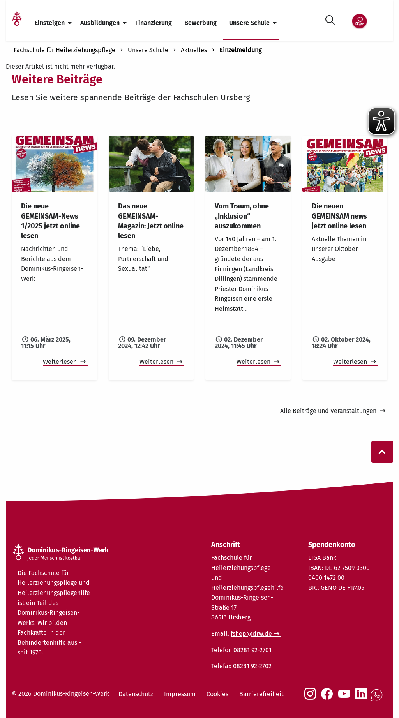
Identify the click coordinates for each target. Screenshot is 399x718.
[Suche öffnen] (330, 18)
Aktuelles (194, 50)
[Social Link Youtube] (345, 697)
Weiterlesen (60, 361)
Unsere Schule (148, 50)
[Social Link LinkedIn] (362, 697)
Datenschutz (135, 694)
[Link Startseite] (17, 23)
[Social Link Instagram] (311, 697)
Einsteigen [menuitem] (50, 22)
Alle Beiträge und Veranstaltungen (329, 411)
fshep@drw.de (251, 633)
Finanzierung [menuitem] (153, 22)
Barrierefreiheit (261, 694)
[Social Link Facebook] (328, 697)
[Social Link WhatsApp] (378, 699)
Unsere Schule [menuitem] (249, 22)
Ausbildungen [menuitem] (100, 22)
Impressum (180, 694)
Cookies (217, 694)
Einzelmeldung (240, 50)
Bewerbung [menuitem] (200, 22)
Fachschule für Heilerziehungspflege (64, 50)
